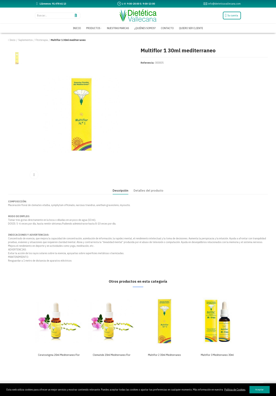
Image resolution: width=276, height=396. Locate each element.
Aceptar (259, 389)
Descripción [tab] (120, 190)
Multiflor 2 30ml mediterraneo (164, 355)
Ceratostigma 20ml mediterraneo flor (59, 355)
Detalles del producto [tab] (148, 190)
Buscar (75, 16)
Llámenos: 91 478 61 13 (53, 3)
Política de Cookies (234, 389)
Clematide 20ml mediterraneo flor (111, 355)
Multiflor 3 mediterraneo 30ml (217, 355)
